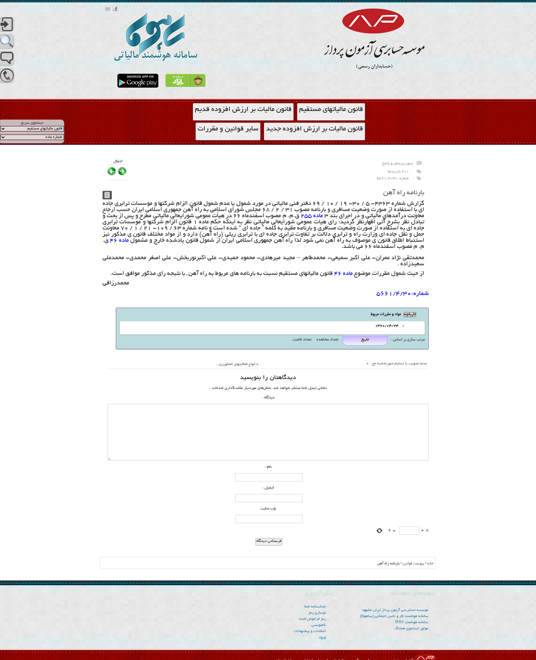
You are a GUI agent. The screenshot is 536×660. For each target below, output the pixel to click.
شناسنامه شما (315, 607)
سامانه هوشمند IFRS (411, 622)
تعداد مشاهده (327, 340)
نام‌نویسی (318, 625)
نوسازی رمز (317, 613)
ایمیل (268, 488)
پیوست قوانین (413, 564)
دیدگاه (268, 397)
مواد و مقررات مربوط (386, 314)
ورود (322, 637)
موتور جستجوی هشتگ (411, 629)
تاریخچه (410, 314)
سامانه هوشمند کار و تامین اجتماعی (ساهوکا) (394, 616)
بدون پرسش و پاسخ (397, 164)
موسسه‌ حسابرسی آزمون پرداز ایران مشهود (395, 610)
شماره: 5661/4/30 (393, 179)
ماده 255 (311, 216)
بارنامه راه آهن (403, 193)
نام (268, 467)
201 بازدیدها (398, 172)
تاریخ (365, 340)
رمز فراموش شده (312, 619)
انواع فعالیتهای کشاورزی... (235, 364)
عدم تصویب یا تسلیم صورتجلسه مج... (398, 364)
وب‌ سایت (268, 508)
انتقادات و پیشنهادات (310, 631)
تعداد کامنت (302, 340)
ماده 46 (118, 241)
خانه (430, 564)
